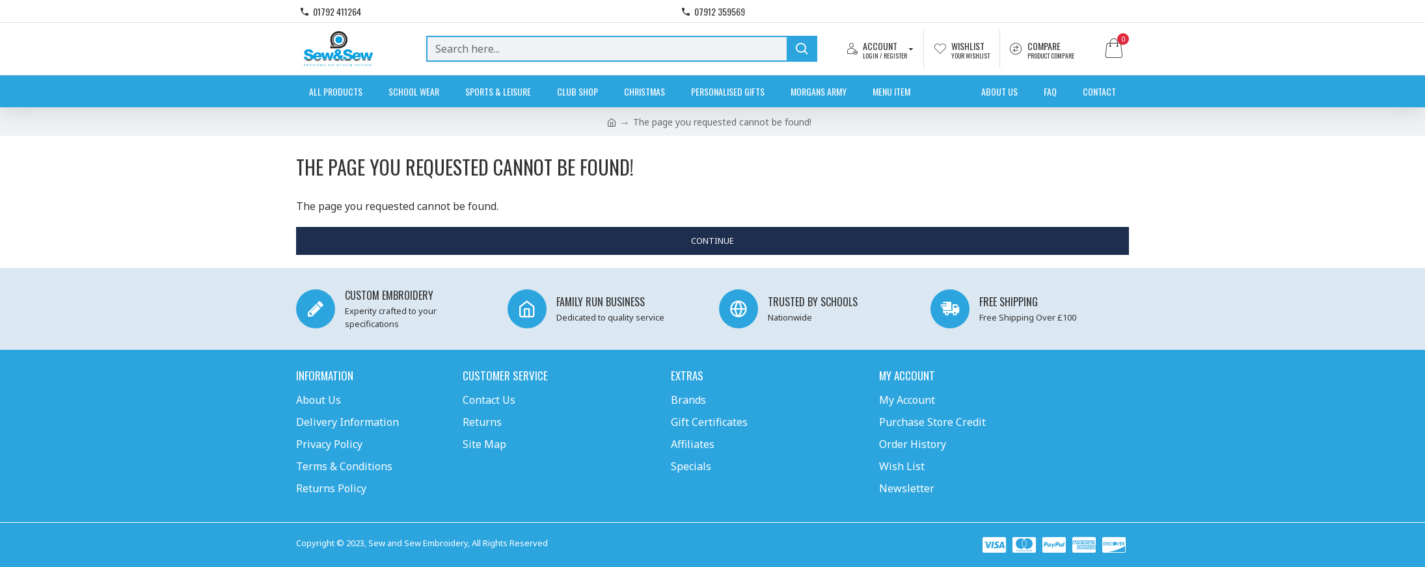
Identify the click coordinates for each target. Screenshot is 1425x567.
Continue (712, 240)
